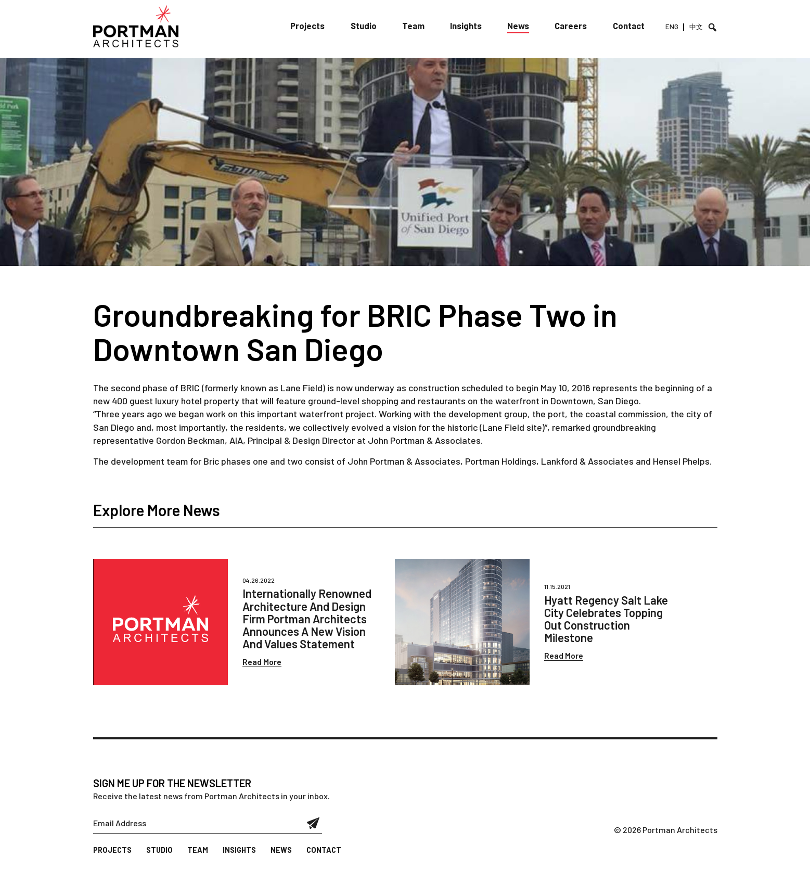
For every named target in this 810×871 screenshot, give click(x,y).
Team (417, 26)
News (521, 26)
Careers (573, 26)
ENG (672, 26)
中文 (696, 26)
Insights (469, 26)
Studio (368, 26)
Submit (313, 823)
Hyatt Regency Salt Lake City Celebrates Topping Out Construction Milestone (606, 619)
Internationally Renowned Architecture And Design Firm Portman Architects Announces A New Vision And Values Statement (306, 618)
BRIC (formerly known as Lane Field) (253, 387)
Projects (313, 26)
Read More (261, 662)
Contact (630, 26)
